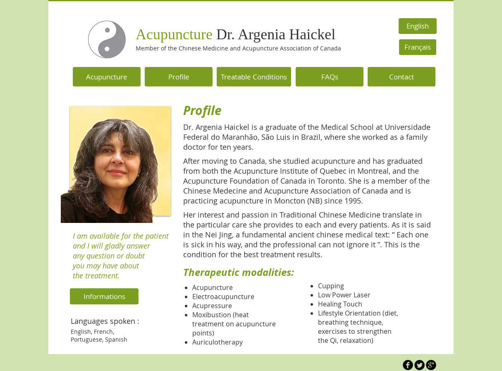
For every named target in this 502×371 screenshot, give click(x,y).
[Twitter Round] (419, 365)
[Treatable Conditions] (254, 76)
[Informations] (104, 296)
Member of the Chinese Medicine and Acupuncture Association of (227, 48)
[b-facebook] (408, 365)
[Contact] (401, 76)
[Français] (417, 47)
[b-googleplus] (431, 365)
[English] (418, 26)
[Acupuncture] (107, 76)
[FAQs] (329, 76)
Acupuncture (235, 34)
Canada (329, 48)
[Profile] (179, 76)
